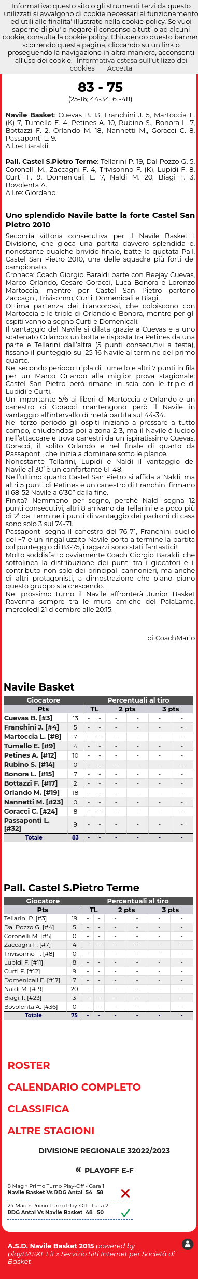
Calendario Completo (74, 1087)
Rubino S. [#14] (29, 764)
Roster (28, 1065)
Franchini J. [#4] (31, 727)
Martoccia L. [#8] (33, 736)
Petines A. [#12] (30, 755)
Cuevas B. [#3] (28, 718)
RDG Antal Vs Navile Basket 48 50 (55, 1212)
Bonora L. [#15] (29, 774)
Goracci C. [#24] (31, 811)
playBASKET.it (31, 1254)
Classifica (38, 1109)
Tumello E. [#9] (29, 746)
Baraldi (36, 146)
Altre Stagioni (50, 1130)
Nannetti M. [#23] (33, 802)
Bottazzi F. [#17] (31, 783)
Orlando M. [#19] (32, 792)
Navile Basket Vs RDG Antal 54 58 (55, 1192)
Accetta (120, 68)
